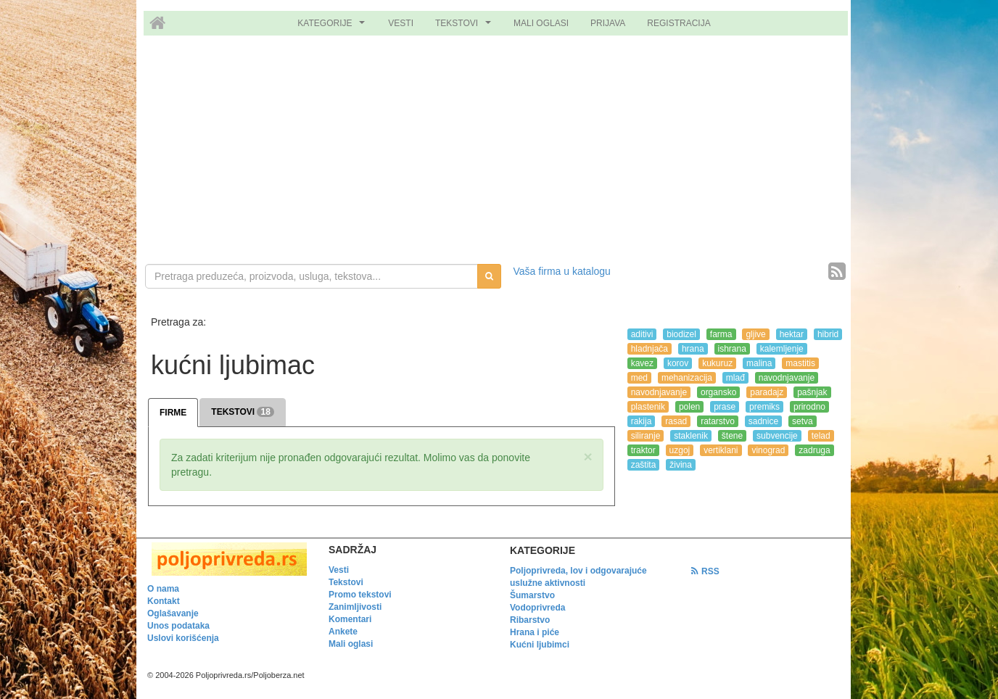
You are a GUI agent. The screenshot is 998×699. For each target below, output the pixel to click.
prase (724, 407)
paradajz (766, 392)
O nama (163, 589)
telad (821, 436)
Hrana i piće (534, 632)
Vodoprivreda (537, 608)
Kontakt (163, 601)
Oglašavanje (173, 613)
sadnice (763, 421)
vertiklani (721, 450)
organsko (718, 392)
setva (802, 421)
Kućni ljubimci (539, 645)
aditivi (642, 334)
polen (689, 407)
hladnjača (649, 349)
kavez (642, 363)
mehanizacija (686, 378)
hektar (792, 334)
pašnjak (812, 392)
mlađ (735, 378)
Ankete (343, 631)
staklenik (691, 436)
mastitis (800, 363)
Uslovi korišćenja (183, 638)
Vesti (339, 570)
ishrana (732, 349)
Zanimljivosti (355, 607)
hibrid (827, 334)
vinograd (768, 450)
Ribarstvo (530, 620)
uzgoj (679, 450)
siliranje (646, 436)
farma (721, 334)
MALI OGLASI (541, 23)
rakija (641, 421)
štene (732, 436)
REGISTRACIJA (678, 23)
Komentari (350, 619)
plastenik (648, 407)
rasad (676, 421)
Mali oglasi (351, 644)
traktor (643, 450)
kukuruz (717, 363)
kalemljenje (782, 349)
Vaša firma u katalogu (562, 271)
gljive (755, 334)
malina (759, 363)
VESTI (400, 23)
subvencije (777, 436)
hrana (693, 349)
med (639, 378)
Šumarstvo (532, 595)
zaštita (643, 465)
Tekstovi (346, 582)
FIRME (173, 413)
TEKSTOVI (465, 27)
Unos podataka (178, 626)
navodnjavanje (787, 378)
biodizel (681, 334)
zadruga (814, 450)
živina (680, 465)
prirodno (809, 407)
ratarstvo (718, 421)
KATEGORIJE (332, 27)
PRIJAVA (607, 23)
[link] (227, 559)
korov (677, 363)
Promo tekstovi (360, 595)
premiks (764, 407)
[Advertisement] (499, 151)
